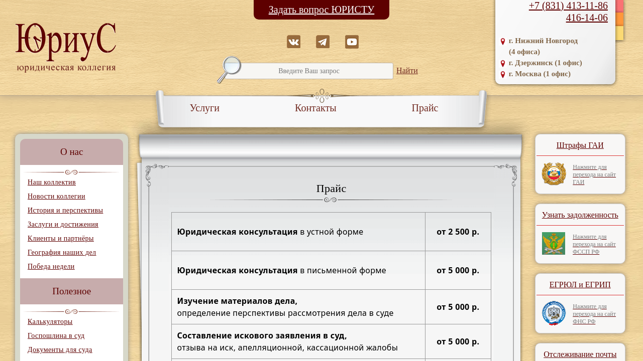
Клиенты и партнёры (61, 238)
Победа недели (51, 266)
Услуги (205, 107)
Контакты (316, 107)
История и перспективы (65, 210)
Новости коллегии (56, 196)
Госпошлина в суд (56, 335)
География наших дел (62, 252)
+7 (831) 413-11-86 (568, 5)
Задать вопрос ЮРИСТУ (322, 9)
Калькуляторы (50, 321)
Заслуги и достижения (63, 224)
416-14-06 (587, 17)
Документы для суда (60, 349)
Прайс (425, 107)
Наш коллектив (52, 182)
